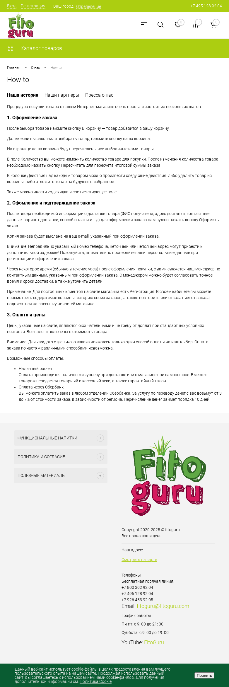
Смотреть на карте (139, 559)
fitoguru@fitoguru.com (163, 606)
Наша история (22, 95)
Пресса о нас (99, 95)
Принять (204, 675)
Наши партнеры (62, 95)
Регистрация (33, 6)
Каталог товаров (34, 48)
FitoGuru (154, 642)
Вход (11, 6)
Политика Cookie (96, 681)
